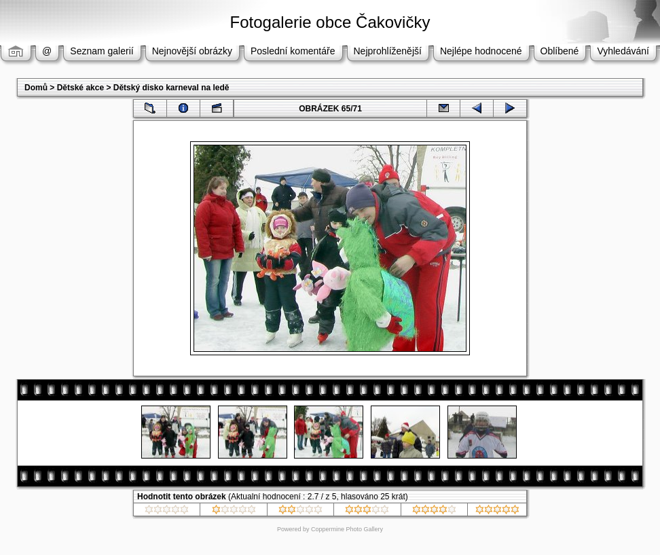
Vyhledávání (623, 51)
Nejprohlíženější (388, 51)
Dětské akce (80, 87)
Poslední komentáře (293, 51)
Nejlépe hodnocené (481, 51)
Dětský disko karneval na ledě (171, 87)
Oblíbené (559, 51)
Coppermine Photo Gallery (347, 529)
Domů (36, 87)
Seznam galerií (101, 51)
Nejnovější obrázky (192, 51)
